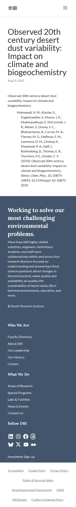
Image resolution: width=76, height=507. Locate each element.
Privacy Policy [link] (59, 470)
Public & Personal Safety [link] (38, 480)
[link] (12, 8)
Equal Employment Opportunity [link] (32, 490)
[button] (65, 10)
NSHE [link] (60, 490)
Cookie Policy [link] (37, 470)
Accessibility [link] (16, 470)
